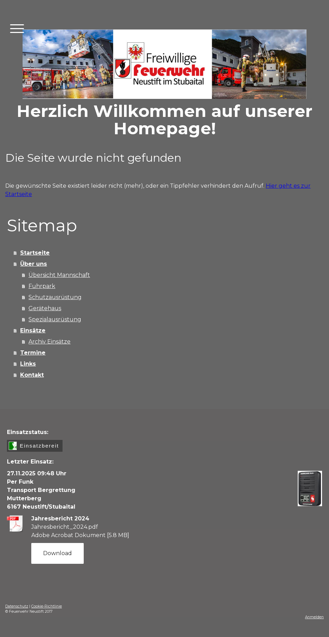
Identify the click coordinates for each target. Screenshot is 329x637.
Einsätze (33, 330)
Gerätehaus (44, 308)
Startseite (35, 252)
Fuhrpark (41, 286)
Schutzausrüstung (55, 297)
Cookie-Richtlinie (46, 606)
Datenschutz (16, 606)
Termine (33, 352)
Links (28, 363)
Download (57, 553)
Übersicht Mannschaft (59, 275)
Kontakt (32, 375)
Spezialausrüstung (54, 319)
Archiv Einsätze (49, 341)
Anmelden (314, 617)
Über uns (33, 264)
